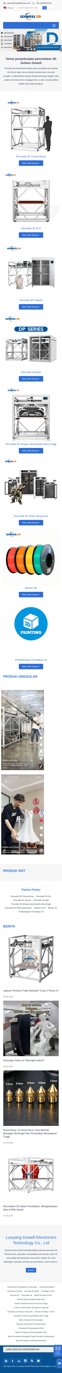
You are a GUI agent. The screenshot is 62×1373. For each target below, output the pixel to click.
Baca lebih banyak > (31, 163)
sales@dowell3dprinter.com (18, 3)
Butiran (31, 1270)
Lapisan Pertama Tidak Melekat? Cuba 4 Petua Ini (30, 990)
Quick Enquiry (58, 1353)
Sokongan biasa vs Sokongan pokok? (24, 1060)
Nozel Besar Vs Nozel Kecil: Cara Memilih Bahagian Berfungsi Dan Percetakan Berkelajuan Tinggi (30, 1133)
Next (59, 41)
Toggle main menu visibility (54, 24)
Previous (3, 41)
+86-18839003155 (43, 3)
